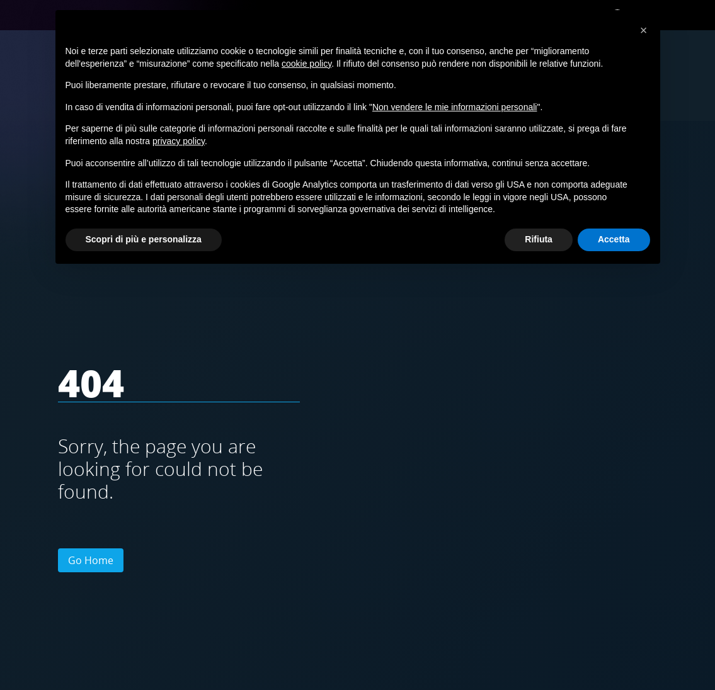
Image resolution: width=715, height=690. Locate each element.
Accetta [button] (614, 239)
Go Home (90, 560)
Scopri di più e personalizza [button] (144, 239)
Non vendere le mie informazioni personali (454, 107)
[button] (644, 30)
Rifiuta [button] (538, 239)
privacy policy (178, 141)
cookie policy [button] (306, 64)
